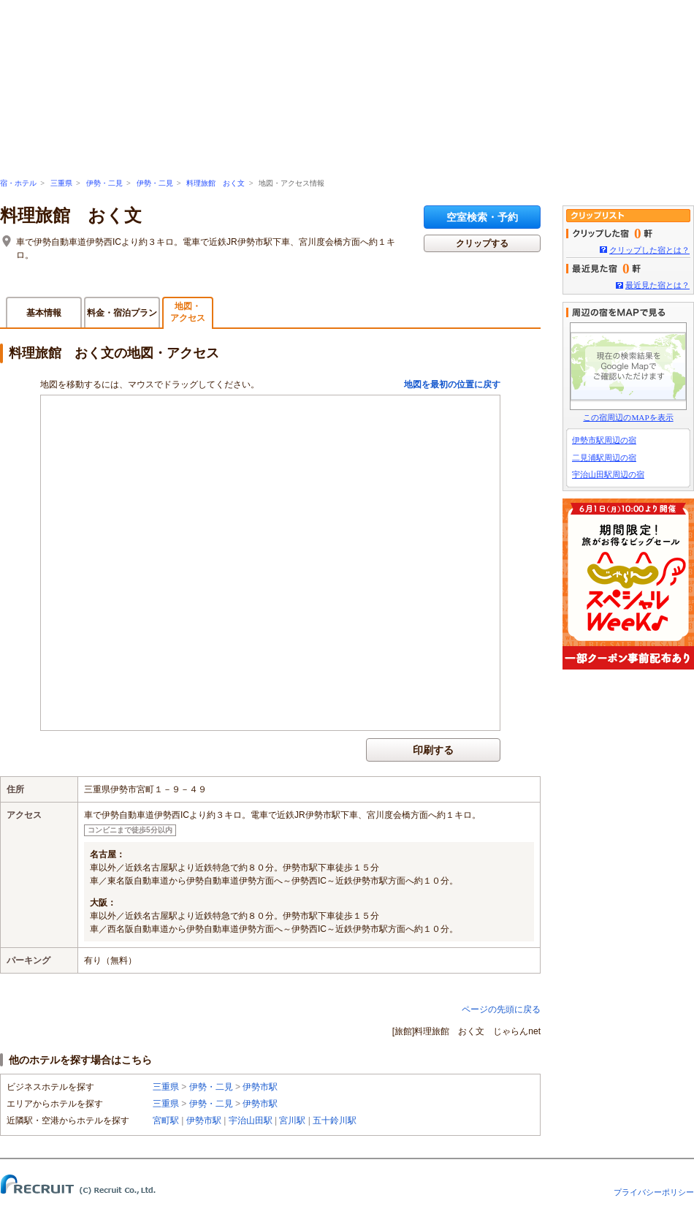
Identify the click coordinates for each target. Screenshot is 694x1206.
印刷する (433, 750)
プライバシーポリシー (654, 1192)
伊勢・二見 (104, 183)
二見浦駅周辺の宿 (604, 457)
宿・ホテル (18, 183)
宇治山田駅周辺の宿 (608, 474)
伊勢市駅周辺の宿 (604, 440)
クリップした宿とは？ (649, 250)
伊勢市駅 (260, 1087)
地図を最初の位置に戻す (452, 384)
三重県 (61, 183)
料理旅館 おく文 (215, 183)
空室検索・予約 (482, 217)
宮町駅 (166, 1120)
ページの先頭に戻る (501, 1009)
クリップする (482, 243)
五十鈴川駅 (334, 1120)
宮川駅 (292, 1120)
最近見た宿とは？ (657, 285)
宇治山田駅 (250, 1120)
